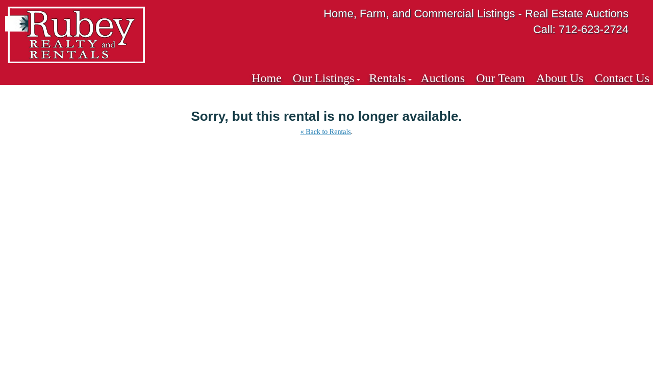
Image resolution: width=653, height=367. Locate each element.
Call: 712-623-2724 (581, 29)
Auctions (442, 78)
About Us (560, 78)
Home (267, 78)
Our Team (500, 78)
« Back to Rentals (325, 132)
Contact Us (622, 78)
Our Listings (324, 78)
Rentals (387, 78)
